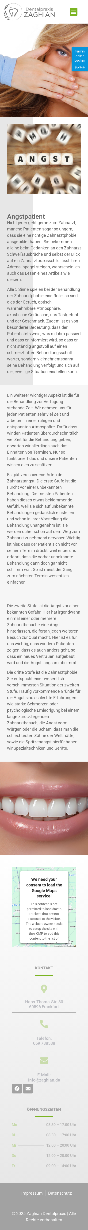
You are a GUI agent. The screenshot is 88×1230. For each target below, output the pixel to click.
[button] (73, 12)
